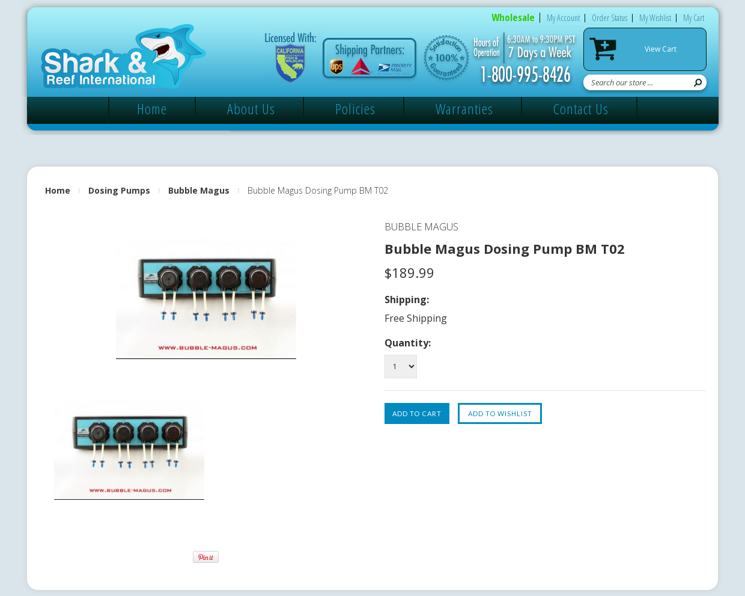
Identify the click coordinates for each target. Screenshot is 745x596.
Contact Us (581, 108)
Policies (355, 108)
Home (152, 108)
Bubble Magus (199, 190)
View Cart (661, 49)
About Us (251, 108)
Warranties (464, 108)
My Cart (693, 17)
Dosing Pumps (119, 190)
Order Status (609, 17)
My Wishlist (655, 17)
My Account (563, 17)
